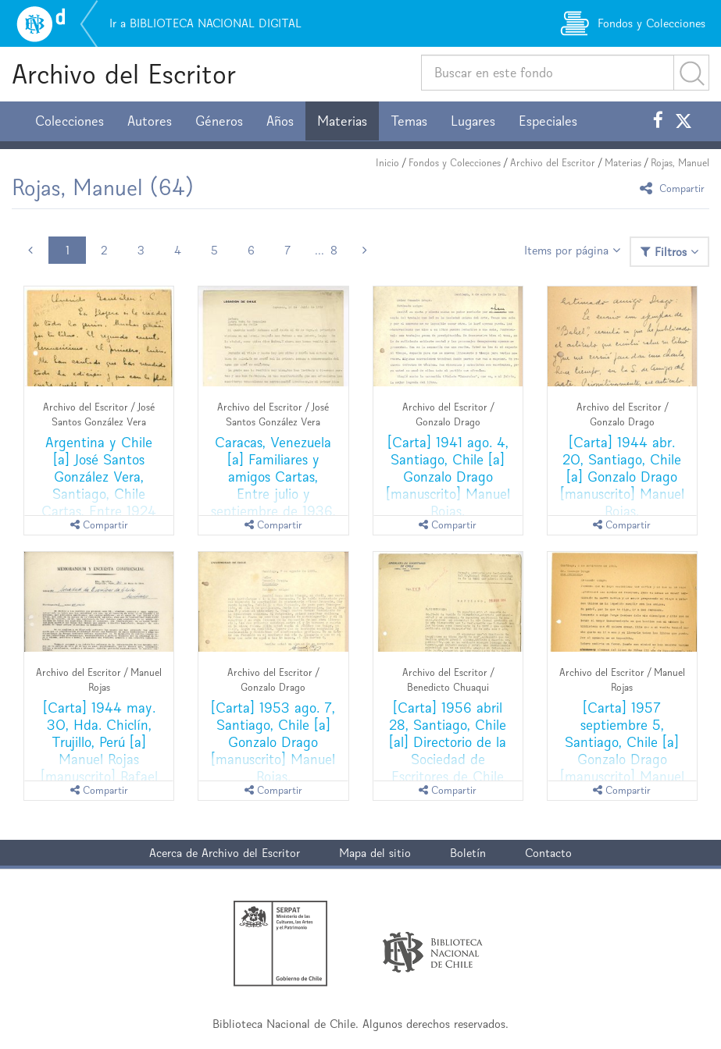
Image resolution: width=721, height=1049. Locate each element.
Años (280, 121)
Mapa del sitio (375, 852)
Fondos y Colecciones (455, 162)
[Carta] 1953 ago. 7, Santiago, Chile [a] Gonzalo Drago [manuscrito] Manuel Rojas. (273, 742)
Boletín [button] (468, 852)
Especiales (548, 121)
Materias (342, 121)
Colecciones (69, 121)
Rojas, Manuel (680, 162)
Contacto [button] (548, 852)
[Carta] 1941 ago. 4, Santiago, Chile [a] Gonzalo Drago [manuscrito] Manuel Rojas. (448, 476)
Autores (149, 121)
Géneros (219, 121)
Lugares (473, 121)
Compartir (674, 187)
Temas (409, 121)
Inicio (387, 162)
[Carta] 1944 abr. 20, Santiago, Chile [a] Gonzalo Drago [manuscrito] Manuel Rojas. (622, 476)
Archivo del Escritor (124, 73)
